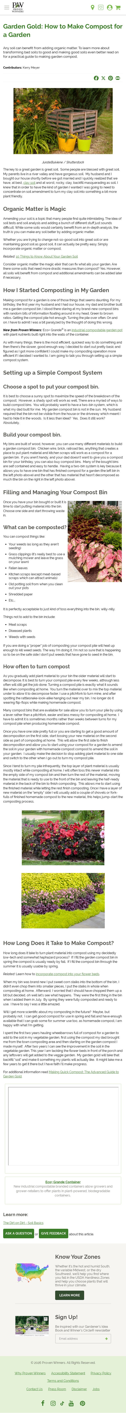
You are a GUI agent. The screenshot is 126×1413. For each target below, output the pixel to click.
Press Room (57, 1389)
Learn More (69, 1295)
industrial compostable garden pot (97, 330)
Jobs (96, 1389)
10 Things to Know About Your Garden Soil (47, 256)
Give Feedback (53, 1233)
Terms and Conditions (63, 1381)
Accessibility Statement (68, 1373)
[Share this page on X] (103, 78)
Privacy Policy (101, 1373)
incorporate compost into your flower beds (67, 974)
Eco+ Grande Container (63, 1182)
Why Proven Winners (30, 1373)
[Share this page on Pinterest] (110, 78)
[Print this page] (117, 78)
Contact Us (34, 1389)
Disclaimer (79, 1389)
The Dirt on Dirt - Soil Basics (23, 1223)
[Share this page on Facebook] (96, 78)
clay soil (29, 183)
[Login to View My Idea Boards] (101, 5)
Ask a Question (18, 1233)
